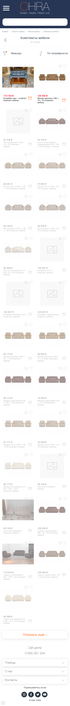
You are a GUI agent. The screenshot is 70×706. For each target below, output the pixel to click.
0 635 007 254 (35, 653)
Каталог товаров (18, 31)
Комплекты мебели (51, 31)
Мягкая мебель (34, 31)
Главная (5, 31)
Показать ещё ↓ (35, 635)
